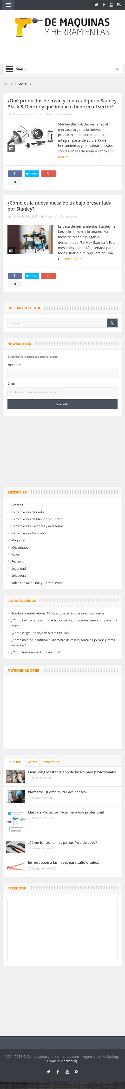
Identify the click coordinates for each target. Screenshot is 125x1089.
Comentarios (50, 762)
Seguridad (18, 568)
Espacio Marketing (62, 1061)
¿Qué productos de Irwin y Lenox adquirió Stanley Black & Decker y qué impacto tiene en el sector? (62, 104)
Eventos (17, 505)
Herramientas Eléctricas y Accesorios (37, 526)
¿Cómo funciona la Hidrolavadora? (36, 652)
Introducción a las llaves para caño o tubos (63, 862)
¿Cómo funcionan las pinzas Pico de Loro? (62, 842)
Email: (12, 383)
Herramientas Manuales (28, 533)
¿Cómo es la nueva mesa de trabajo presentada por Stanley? (59, 206)
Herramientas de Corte (27, 512)
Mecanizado (20, 547)
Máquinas (18, 540)
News (48, 114)
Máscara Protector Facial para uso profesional (66, 812)
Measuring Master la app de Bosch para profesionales (72, 772)
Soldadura (18, 575)
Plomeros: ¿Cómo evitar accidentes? (57, 792)
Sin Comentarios (66, 114)
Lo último (14, 762)
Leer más (72, 258)
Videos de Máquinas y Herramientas (37, 583)
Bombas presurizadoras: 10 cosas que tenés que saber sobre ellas (58, 613)
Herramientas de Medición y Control (37, 519)
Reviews (17, 561)
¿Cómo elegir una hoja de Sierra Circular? (40, 633)
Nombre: (14, 365)
